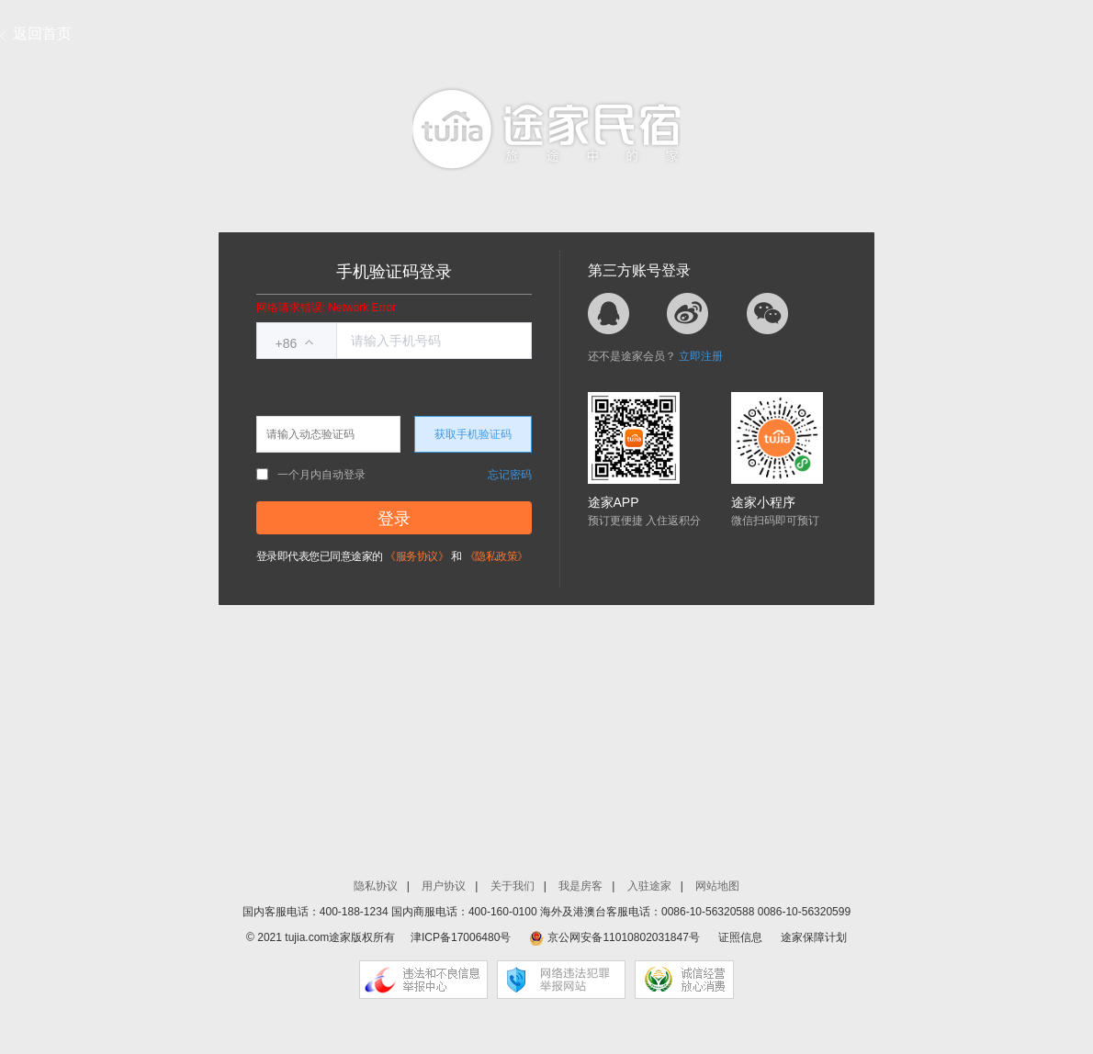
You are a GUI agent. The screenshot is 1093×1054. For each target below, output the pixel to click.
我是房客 (580, 886)
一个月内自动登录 (311, 474)
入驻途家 (649, 886)
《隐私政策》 (496, 556)
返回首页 (42, 33)
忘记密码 (510, 474)
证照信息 (740, 937)
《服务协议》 (416, 556)
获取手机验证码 (473, 434)
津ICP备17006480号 (461, 937)
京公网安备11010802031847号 (623, 937)
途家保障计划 (814, 937)
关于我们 (512, 886)
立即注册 (701, 356)
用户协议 (444, 886)
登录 (394, 519)
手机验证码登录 (394, 272)
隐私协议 (376, 886)
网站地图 (717, 886)
